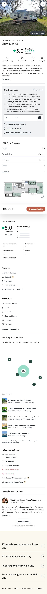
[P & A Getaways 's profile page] (5, 500)
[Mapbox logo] (6, 394)
